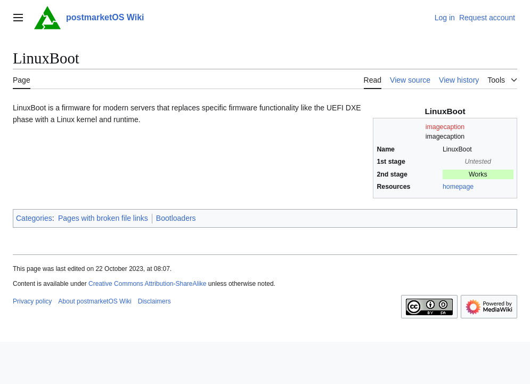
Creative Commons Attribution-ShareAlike (147, 283)
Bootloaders (176, 218)
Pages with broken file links (103, 218)
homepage (458, 186)
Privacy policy (32, 301)
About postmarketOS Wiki (94, 301)
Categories (34, 218)
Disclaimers (154, 301)
